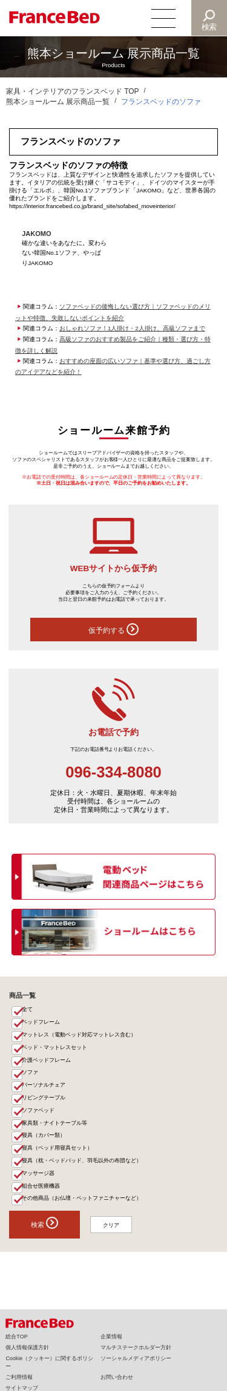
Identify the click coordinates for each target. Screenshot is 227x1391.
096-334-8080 (113, 772)
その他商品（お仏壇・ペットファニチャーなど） (82, 1210)
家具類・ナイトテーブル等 (55, 1130)
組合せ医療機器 (41, 1197)
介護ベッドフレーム (46, 1064)
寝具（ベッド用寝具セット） (57, 1157)
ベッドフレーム (41, 1024)
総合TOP (16, 1337)
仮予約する (113, 629)
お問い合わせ (116, 1377)
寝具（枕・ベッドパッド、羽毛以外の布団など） (82, 1170)
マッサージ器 (38, 1183)
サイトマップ (21, 1388)
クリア (113, 1237)
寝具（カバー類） (44, 1144)
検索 (209, 26)
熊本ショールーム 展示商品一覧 (58, 101)
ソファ (30, 1077)
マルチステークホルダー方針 (135, 1347)
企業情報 (111, 1337)
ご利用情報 (19, 1377)
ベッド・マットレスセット (55, 1050)
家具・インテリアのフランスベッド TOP (72, 91)
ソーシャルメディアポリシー (135, 1358)
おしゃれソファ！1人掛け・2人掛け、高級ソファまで (132, 328)
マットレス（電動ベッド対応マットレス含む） (79, 1037)
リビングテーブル (44, 1104)
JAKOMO (36, 233)
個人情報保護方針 (27, 1347)
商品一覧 (22, 995)
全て (27, 1010)
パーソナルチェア (44, 1090)
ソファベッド (38, 1117)
